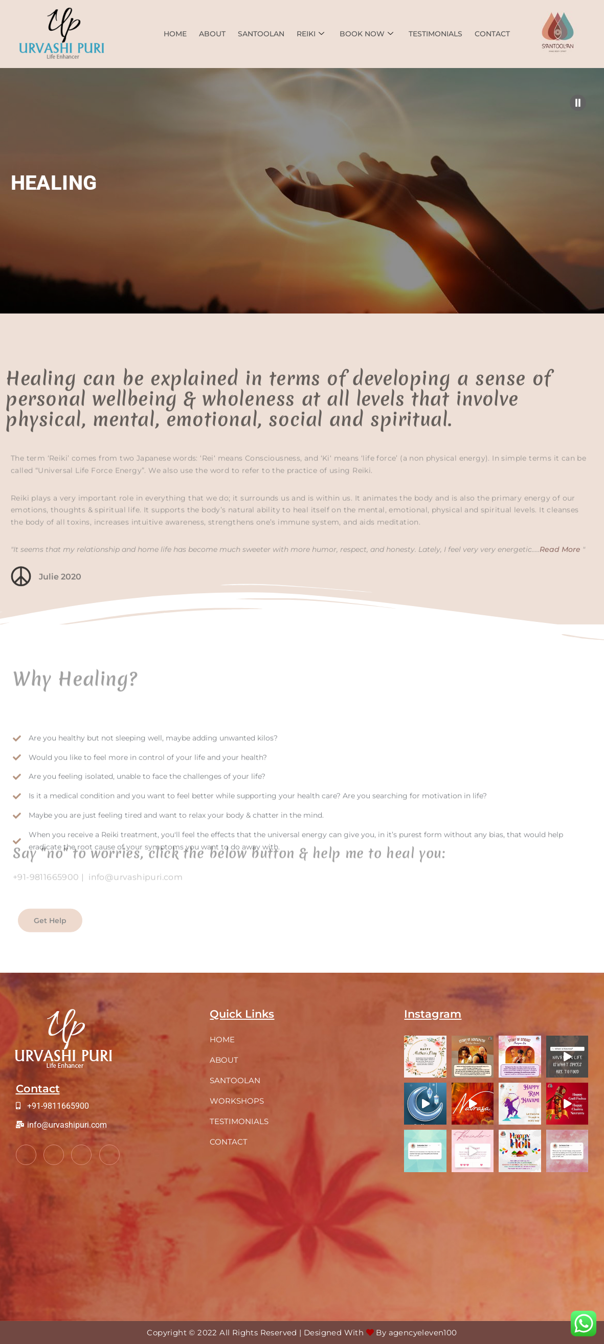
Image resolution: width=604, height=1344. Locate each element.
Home (175, 33)
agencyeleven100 (423, 1332)
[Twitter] (53, 1155)
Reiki (310, 34)
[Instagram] (109, 1155)
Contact (492, 33)
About (212, 33)
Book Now (366, 34)
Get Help (50, 931)
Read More (560, 570)
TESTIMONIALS (435, 33)
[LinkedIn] (81, 1155)
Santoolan (261, 33)
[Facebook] (26, 1155)
